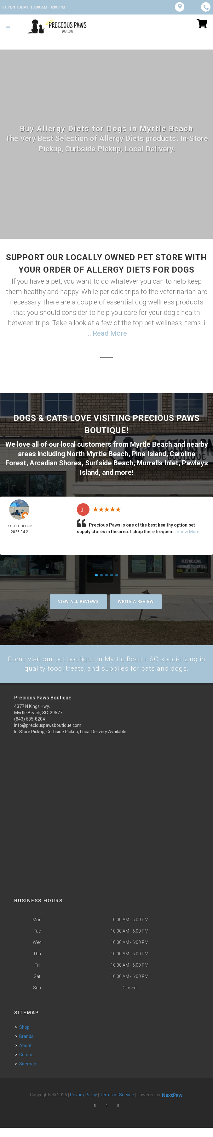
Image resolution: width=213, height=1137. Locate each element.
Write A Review (136, 600)
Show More (188, 530)
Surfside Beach (109, 462)
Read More (110, 333)
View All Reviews (78, 600)
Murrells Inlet (157, 462)
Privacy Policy (83, 1103)
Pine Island (149, 453)
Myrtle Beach (151, 444)
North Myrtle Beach (97, 453)
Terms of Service (117, 1103)
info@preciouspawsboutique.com (47, 734)
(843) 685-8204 (29, 728)
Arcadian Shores (56, 462)
